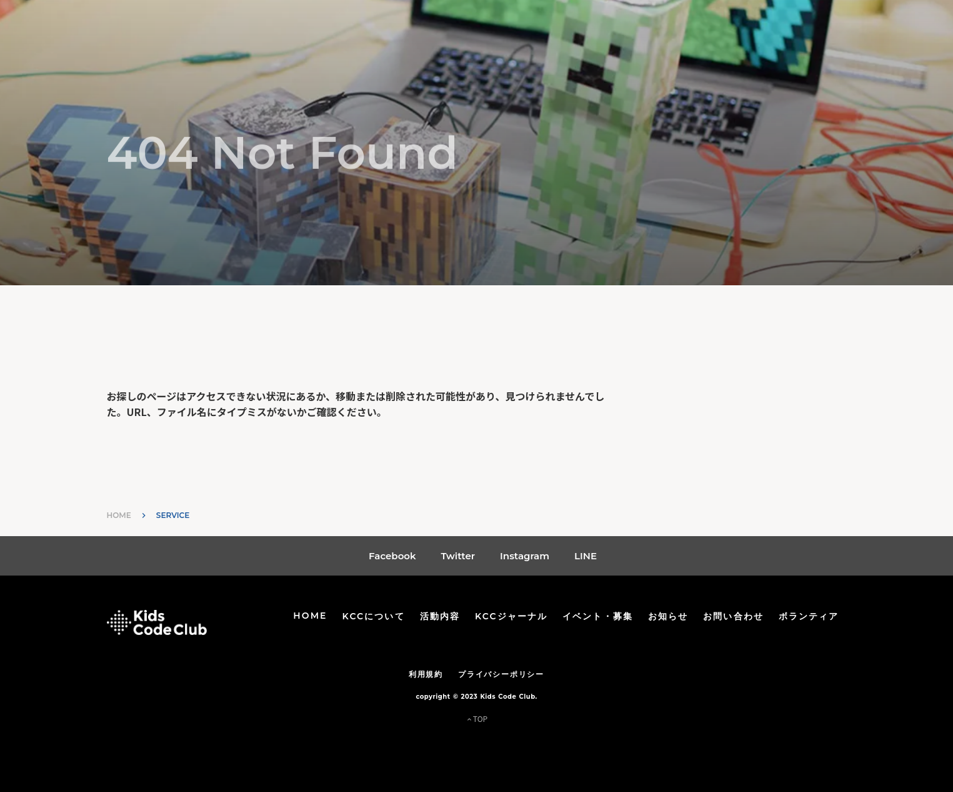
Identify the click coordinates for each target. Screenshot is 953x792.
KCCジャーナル (511, 616)
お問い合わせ (733, 616)
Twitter (458, 556)
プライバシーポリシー (501, 674)
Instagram (524, 556)
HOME (119, 515)
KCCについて (373, 616)
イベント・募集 (597, 616)
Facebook (392, 556)
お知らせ (668, 616)
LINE (585, 556)
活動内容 (440, 616)
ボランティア (809, 616)
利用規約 (426, 674)
